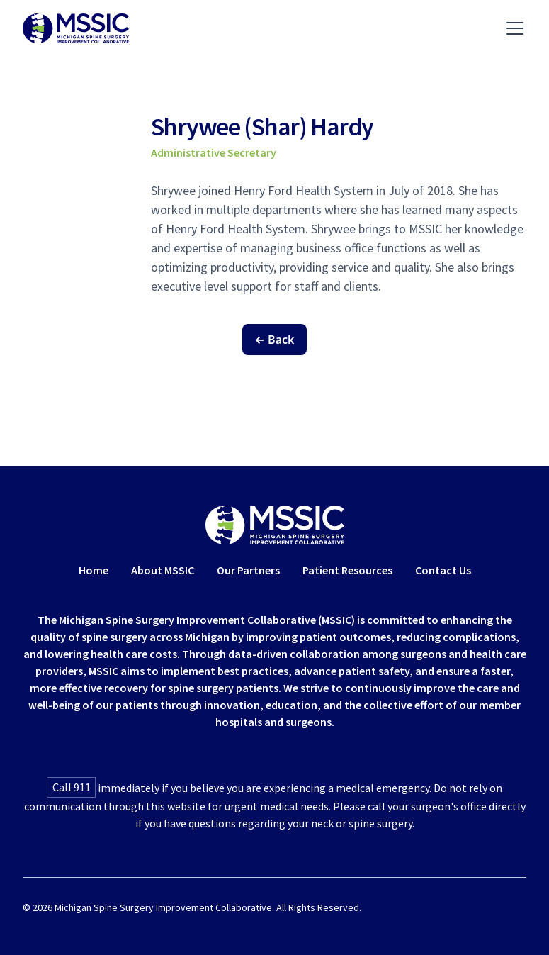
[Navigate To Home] (76, 28)
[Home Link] (274, 525)
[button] (512, 28)
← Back (275, 339)
